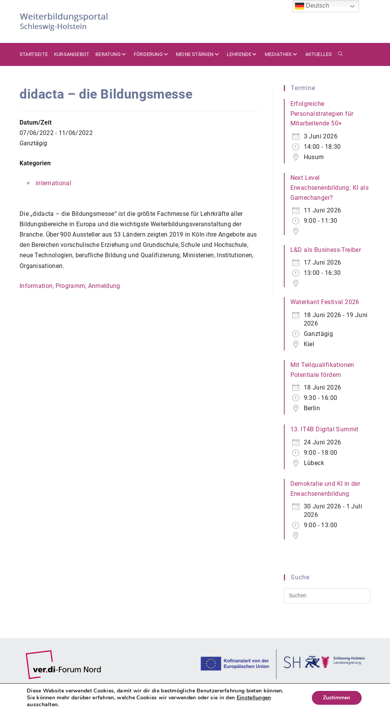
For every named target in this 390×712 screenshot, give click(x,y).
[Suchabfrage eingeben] (327, 595)
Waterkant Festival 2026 (324, 302)
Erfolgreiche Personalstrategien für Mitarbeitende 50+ (322, 113)
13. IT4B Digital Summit (324, 429)
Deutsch (312, 6)
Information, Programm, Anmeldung (70, 285)
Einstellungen (254, 697)
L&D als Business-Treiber (325, 249)
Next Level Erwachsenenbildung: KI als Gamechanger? (329, 187)
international (53, 183)
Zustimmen (336, 697)
